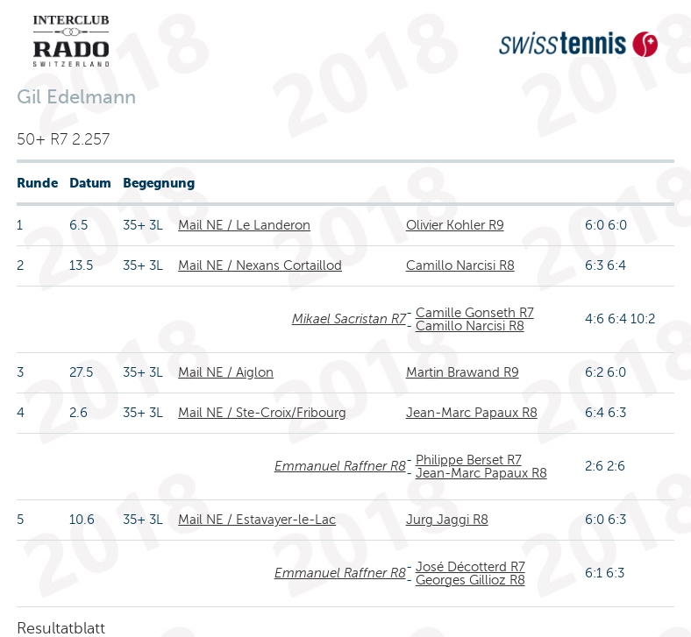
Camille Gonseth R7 (475, 313)
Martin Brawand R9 (462, 372)
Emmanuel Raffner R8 (340, 466)
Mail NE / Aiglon (226, 372)
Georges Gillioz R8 (470, 580)
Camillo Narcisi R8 (460, 265)
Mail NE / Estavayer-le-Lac (257, 520)
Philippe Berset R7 (469, 460)
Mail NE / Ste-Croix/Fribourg (262, 413)
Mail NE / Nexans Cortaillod (260, 265)
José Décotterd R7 (470, 567)
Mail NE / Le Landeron (244, 225)
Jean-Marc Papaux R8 (472, 413)
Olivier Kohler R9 (455, 225)
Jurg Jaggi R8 (447, 520)
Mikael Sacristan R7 (349, 319)
